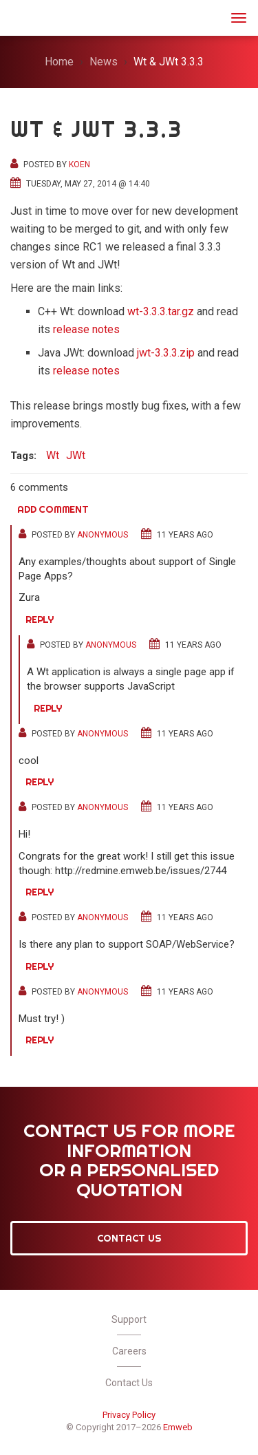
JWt (28, 16)
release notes (86, 329)
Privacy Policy (129, 1415)
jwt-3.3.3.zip (166, 352)
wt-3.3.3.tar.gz (160, 311)
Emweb (178, 1427)
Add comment (53, 509)
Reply (39, 619)
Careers (129, 1351)
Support (129, 1319)
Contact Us (129, 1238)
